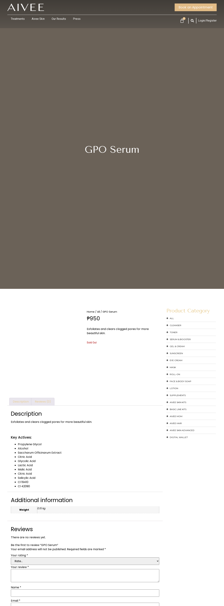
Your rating (19, 555)
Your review (20, 567)
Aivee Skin (38, 18)
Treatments (18, 18)
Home (90, 311)
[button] (192, 21)
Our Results (59, 18)
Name (16, 587)
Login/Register (207, 20)
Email (15, 600)
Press (76, 18)
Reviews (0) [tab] (43, 402)
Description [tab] (21, 402)
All (98, 311)
